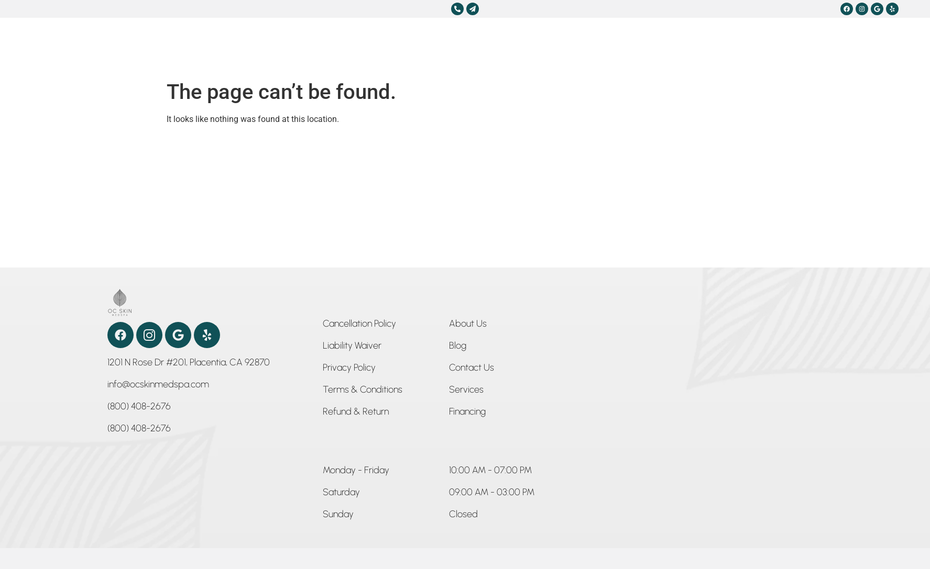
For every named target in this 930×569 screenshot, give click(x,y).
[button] (356, 472)
